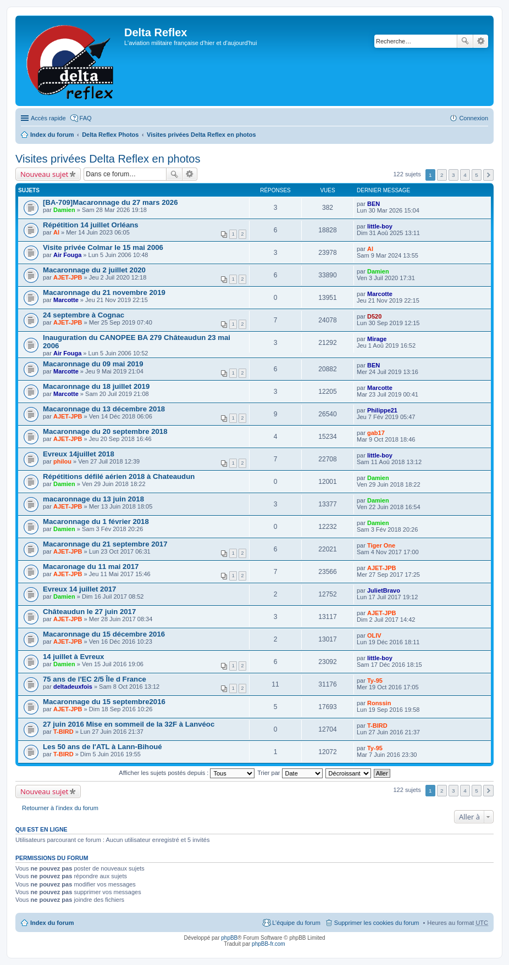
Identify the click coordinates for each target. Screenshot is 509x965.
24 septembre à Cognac (83, 315)
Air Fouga (67, 255)
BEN (373, 203)
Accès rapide (48, 118)
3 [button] (453, 175)
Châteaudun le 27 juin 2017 (89, 611)
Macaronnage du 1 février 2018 (96, 521)
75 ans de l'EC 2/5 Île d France (94, 679)
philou (62, 461)
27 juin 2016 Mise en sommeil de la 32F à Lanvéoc (128, 724)
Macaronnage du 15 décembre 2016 (104, 634)
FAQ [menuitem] (86, 118)
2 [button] (442, 175)
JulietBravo (383, 590)
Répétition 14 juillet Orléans (91, 225)
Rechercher (465, 41)
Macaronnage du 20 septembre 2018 (105, 431)
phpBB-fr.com (268, 944)
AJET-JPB (67, 277)
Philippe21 (382, 410)
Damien (64, 210)
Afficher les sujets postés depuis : (186, 772)
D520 (374, 316)
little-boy (379, 226)
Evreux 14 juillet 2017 (79, 589)
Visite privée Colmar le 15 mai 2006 (103, 247)
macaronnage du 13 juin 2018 (93, 499)
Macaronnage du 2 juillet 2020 (94, 270)
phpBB (229, 938)
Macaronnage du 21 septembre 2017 (105, 544)
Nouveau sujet (44, 174)
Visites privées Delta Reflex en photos (201, 134)
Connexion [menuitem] (473, 118)
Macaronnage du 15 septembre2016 (104, 702)
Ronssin (379, 703)
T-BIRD (63, 731)
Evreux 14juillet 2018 (78, 454)
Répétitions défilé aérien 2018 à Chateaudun (119, 476)
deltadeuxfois (72, 686)
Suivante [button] (488, 175)
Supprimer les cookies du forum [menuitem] (376, 922)
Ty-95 (375, 680)
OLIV (374, 635)
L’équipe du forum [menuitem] (296, 922)
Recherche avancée (480, 41)
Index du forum (52, 134)
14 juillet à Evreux (73, 656)
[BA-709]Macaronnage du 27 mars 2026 (110, 202)
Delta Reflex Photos (110, 134)
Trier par (289, 772)
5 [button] (476, 175)
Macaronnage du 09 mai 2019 (93, 364)
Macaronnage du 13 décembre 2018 (104, 409)
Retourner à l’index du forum (60, 808)
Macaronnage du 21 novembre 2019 (104, 292)
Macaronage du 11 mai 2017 (91, 566)
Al (56, 232)
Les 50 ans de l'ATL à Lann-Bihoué (102, 747)
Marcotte (66, 300)
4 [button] (465, 175)
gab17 (376, 432)
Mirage (376, 339)
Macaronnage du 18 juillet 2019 (96, 386)
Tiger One (381, 545)
